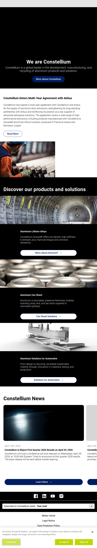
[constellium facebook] (36, 496)
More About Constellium (48, 79)
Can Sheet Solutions (48, 316)
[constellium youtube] (53, 496)
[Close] (92, 532)
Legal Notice (48, 521)
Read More (13, 133)
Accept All (64, 542)
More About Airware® (48, 252)
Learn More (43, 482)
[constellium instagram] (61, 496)
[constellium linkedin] (44, 496)
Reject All (84, 542)
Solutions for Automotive (48, 380)
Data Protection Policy (48, 526)
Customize (11, 542)
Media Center (48, 516)
